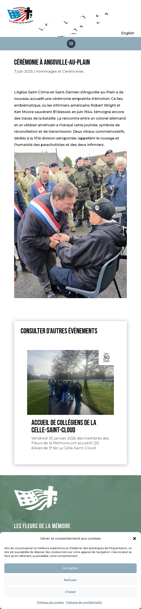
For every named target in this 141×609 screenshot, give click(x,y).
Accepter (71, 568)
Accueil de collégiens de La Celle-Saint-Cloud (63, 426)
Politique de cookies (50, 602)
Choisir (70, 592)
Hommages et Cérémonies (60, 71)
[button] (134, 538)
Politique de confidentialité (84, 602)
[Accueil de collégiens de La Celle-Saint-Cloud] (70, 382)
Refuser (70, 580)
